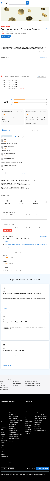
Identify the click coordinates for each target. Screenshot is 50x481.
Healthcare (11, 448)
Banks (16, 24)
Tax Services (15, 385)
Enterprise (11, 409)
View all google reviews (24, 172)
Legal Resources (28, 431)
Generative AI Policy (33, 474)
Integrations (3, 450)
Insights (2, 438)
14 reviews (11, 31)
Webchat (2, 421)
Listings (2, 407)
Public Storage (12, 456)
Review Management (13, 416)
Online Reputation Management (15, 420)
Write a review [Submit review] (6, 36)
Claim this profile (7, 230)
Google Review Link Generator (40, 418)
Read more (3, 52)
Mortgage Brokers (17, 383)
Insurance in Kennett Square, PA (31, 381)
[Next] (46, 202)
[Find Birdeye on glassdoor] (34, 468)
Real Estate (11, 458)
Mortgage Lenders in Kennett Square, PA (33, 383)
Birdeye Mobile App (4, 455)
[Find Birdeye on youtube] (32, 468)
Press (26, 419)
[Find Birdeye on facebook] (22, 468)
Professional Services (39, 409)
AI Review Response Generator (41, 416)
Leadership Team (28, 409)
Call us (6, 241)
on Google (9, 139)
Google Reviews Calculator (40, 414)
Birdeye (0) (17, 136)
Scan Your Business (38, 420)
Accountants (2, 385)
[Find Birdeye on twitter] (25, 468)
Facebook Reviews (12, 432)
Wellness (11, 462)
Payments (3, 429)
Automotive (11, 442)
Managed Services (38, 407)
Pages (2, 413)
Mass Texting (3, 427)
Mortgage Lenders (4, 389)
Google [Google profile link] (8, 246)
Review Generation (13, 418)
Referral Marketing (12, 424)
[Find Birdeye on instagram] (29, 468)
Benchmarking (4, 440)
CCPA (27, 474)
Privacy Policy (12, 474)
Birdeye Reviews (28, 427)
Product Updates (28, 421)
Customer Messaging (13, 422)
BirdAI (2, 446)
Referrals (2, 411)
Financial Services (4, 387)
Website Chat (12, 426)
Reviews (2, 409)
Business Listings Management (15, 434)
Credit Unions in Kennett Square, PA (32, 385)
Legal (10, 452)
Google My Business (13, 430)
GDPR (21, 474)
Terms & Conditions (5, 474)
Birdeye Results (28, 429)
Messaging (3, 434)
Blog (26, 417)
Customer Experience (13, 435)
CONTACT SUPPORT (43, 468)
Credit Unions (16, 381)
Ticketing (2, 442)
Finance (12, 24)
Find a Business (38, 422)
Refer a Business (38, 428)
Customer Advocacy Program (40, 430)
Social (2, 423)
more (29, 121)
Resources (27, 415)
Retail (10, 460)
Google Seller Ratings (3, 416)
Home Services (12, 450)
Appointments (4, 425)
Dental (10, 444)
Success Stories (28, 425)
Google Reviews (12, 428)
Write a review (35, 3)
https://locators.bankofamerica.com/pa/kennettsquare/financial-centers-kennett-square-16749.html (26, 243)
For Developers (37, 424)
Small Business (12, 407)
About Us (27, 407)
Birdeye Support (38, 426)
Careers (26, 423)
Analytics (2, 448)
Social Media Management (14, 437)
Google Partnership (3, 453)
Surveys (2, 436)
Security (17, 474)
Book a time (27, 413)
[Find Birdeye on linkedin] (27, 468)
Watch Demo (27, 411)
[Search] (27, 3)
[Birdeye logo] (4, 3)
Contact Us (27, 433)
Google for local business (14, 414)
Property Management (13, 454)
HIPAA (24, 474)
